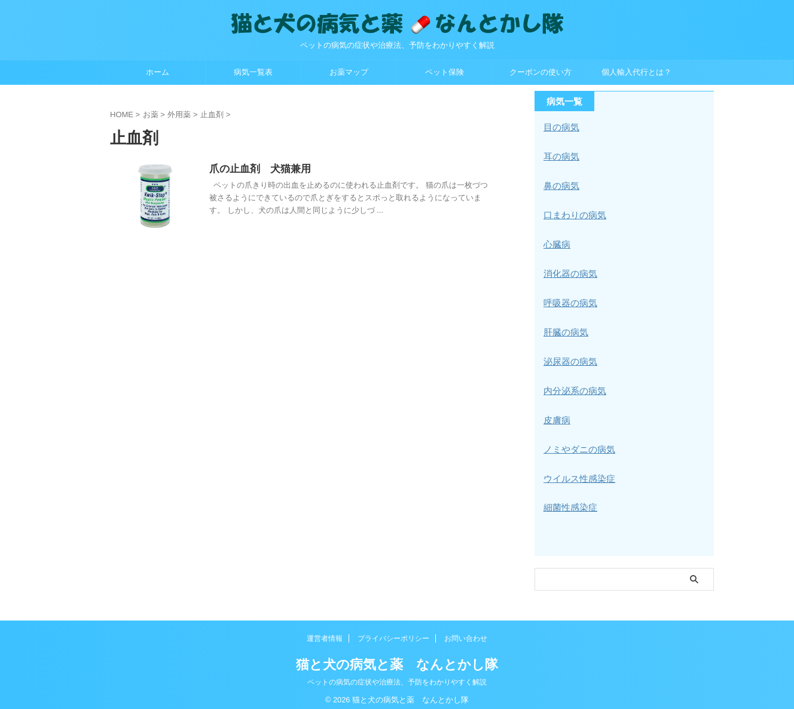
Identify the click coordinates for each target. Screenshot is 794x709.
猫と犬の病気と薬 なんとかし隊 (397, 656)
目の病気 (560, 127)
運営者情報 (325, 631)
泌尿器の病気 (568, 357)
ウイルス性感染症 (576, 471)
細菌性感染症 (568, 500)
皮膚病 (556, 414)
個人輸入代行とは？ (636, 72)
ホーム (157, 72)
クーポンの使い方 (540, 72)
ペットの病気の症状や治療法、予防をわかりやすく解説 (397, 674)
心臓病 (556, 242)
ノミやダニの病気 (576, 443)
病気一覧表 (253, 72)
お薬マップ (348, 72)
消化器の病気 (568, 271)
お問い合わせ (465, 631)
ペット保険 (444, 72)
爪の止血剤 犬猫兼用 (286, 169)
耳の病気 (560, 156)
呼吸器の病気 (568, 299)
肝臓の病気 (564, 328)
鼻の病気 (560, 185)
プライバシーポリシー (393, 631)
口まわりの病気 (572, 213)
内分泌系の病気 (572, 385)
